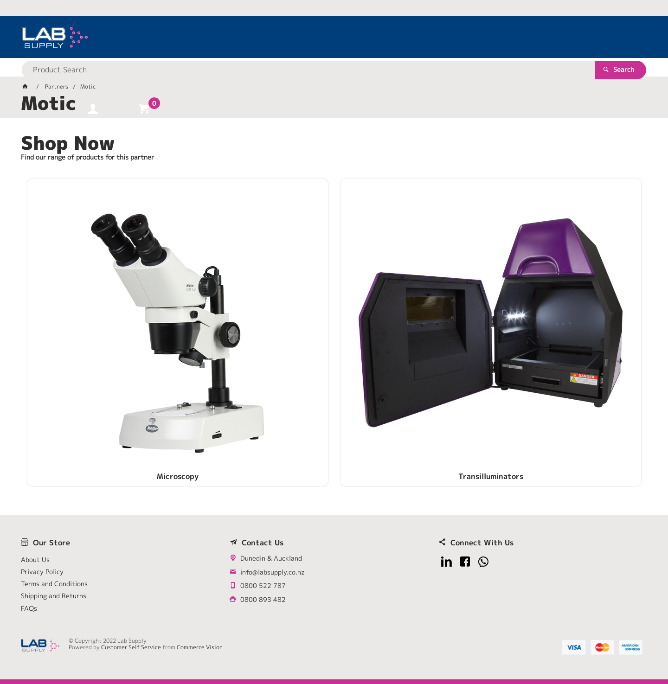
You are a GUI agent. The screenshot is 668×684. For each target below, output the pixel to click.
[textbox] (318, 37)
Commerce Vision (200, 647)
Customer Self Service (131, 647)
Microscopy (99, 314)
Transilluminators (255, 314)
